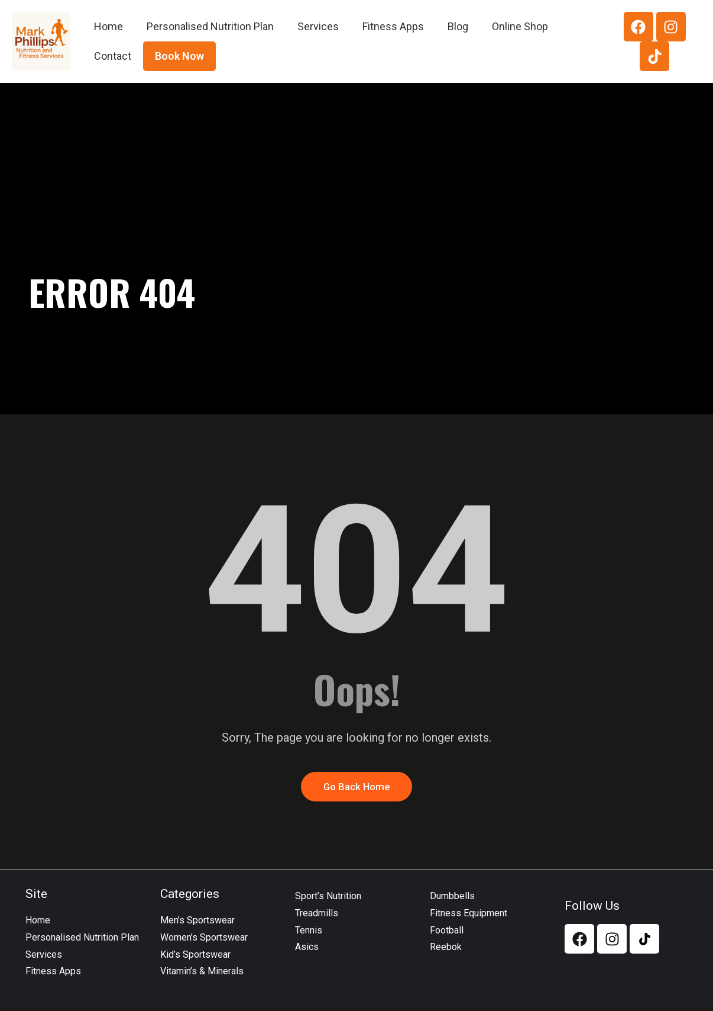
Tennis (308, 933)
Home (108, 26)
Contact (112, 56)
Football (447, 933)
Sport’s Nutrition (328, 899)
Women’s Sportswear (204, 940)
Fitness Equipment (468, 916)
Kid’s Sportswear (195, 957)
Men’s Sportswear (197, 923)
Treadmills (316, 916)
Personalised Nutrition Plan (210, 26)
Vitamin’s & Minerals (202, 974)
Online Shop (520, 26)
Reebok (446, 950)
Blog (458, 26)
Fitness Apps (393, 26)
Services (318, 26)
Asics (307, 950)
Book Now (179, 56)
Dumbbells (452, 899)
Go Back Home (357, 789)
